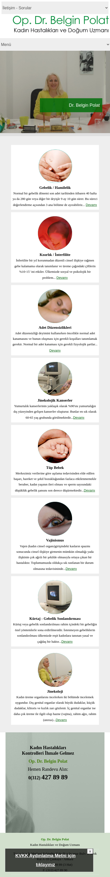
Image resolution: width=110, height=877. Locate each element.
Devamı (91, 205)
